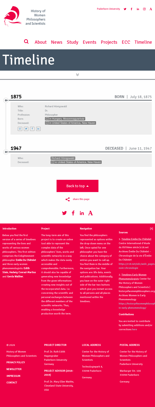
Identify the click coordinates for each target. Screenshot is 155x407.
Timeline (143, 42)
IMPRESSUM (13, 376)
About (41, 42)
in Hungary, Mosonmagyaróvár (65, 118)
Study (72, 42)
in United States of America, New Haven (70, 123)
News (56, 42)
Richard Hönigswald (62, 158)
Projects (109, 42)
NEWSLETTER (13, 369)
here (134, 329)
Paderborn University (108, 8)
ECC (126, 42)
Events (89, 42)
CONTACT (11, 382)
